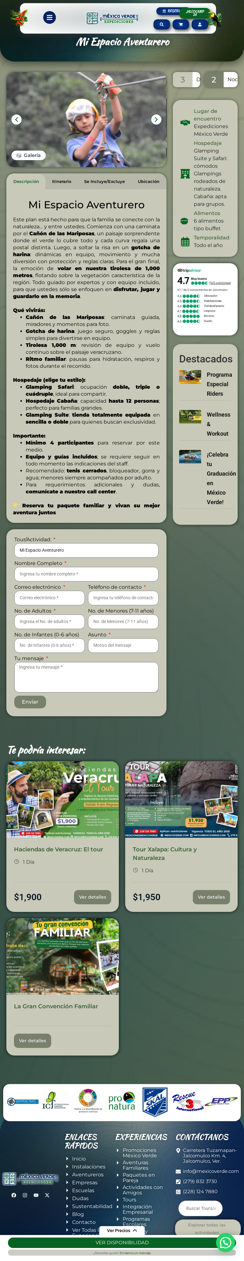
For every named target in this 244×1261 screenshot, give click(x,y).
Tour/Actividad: (33, 540)
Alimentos (207, 213)
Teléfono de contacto (115, 587)
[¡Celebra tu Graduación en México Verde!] (190, 454)
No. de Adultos (33, 611)
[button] (225, 1242)
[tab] (26, 181)
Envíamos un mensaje (135, 1253)
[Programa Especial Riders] (190, 374)
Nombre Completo (39, 563)
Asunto (98, 635)
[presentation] (16, 119)
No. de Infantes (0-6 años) (46, 635)
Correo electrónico (38, 587)
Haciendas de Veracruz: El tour (58, 849)
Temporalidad (211, 238)
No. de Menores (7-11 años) (121, 611)
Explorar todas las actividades (207, 1228)
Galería (32, 155)
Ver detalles (92, 897)
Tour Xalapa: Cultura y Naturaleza (165, 853)
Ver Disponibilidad (122, 1242)
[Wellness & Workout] (190, 414)
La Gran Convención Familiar (56, 1006)
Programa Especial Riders (219, 384)
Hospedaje (208, 143)
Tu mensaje (29, 658)
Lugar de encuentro (207, 115)
